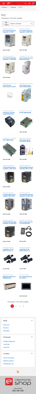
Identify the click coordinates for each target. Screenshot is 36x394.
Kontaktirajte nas (8, 364)
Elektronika (22, 138)
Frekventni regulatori (8, 29)
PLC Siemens (28, 220)
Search (25, 3)
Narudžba (6, 331)
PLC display (25, 275)
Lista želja (6, 344)
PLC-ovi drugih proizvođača (25, 111)
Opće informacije (8, 358)
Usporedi (6, 347)
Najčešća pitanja (8, 361)
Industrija (13, 7)
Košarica (6, 328)
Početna (4, 7)
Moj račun (6, 325)
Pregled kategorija (9, 341)
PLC (26, 56)
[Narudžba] (21, 23)
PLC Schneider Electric (8, 275)
